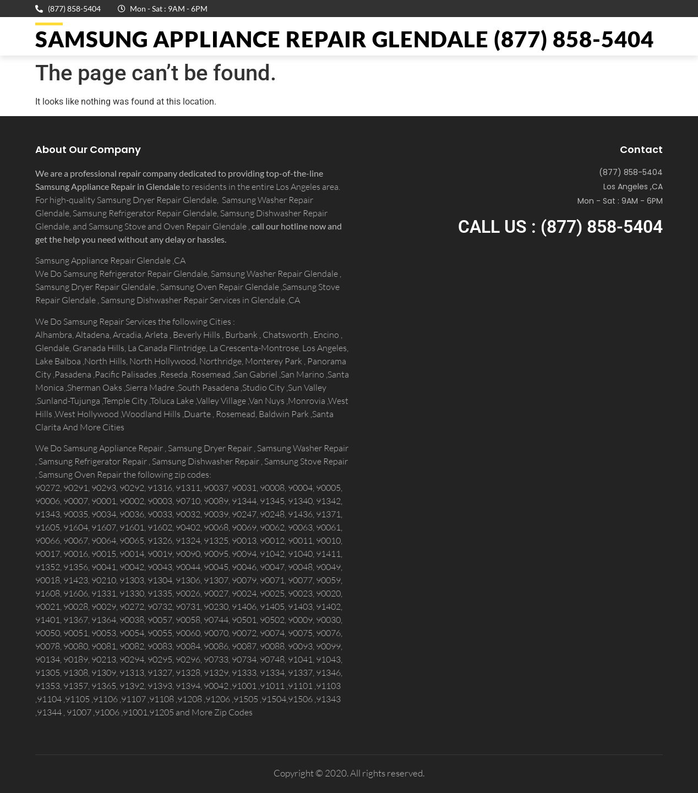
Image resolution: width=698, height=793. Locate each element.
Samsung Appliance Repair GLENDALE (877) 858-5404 (344, 39)
